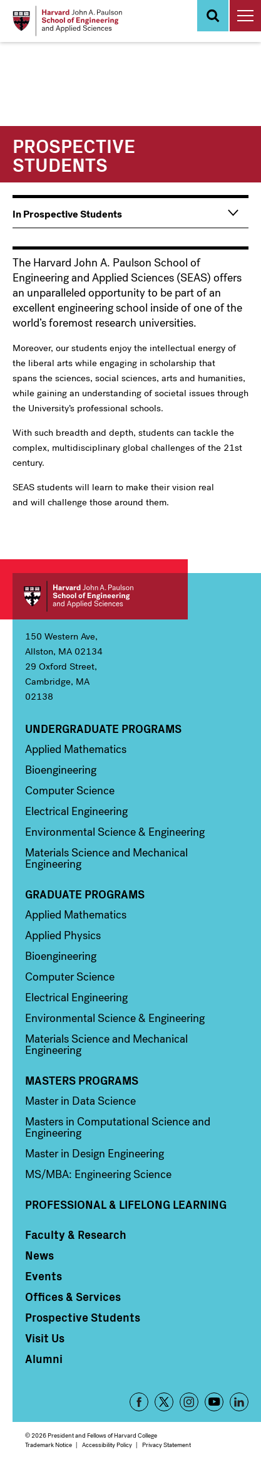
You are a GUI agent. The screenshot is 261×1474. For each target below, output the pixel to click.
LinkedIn (239, 1401)
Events (43, 1276)
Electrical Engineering (76, 811)
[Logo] (67, 21)
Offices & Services (73, 1296)
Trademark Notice (48, 1445)
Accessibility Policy (107, 1445)
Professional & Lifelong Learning (126, 1204)
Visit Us (44, 1338)
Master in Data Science (80, 1101)
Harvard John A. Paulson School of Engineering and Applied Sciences (100, 596)
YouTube (214, 1401)
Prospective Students (82, 1317)
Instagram (189, 1401)
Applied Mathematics (75, 749)
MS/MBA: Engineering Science (98, 1174)
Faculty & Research (75, 1234)
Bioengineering (60, 770)
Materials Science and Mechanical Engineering (106, 858)
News (39, 1255)
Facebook (139, 1401)
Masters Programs (81, 1080)
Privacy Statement (166, 1445)
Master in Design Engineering (94, 1153)
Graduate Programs (85, 894)
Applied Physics (63, 935)
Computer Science (70, 790)
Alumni (44, 1358)
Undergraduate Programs (103, 728)
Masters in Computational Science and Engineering (117, 1127)
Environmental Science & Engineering (115, 832)
